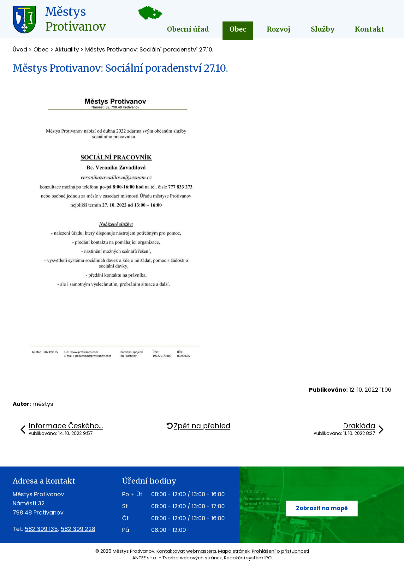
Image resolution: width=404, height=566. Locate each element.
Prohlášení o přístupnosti (280, 551)
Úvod (20, 49)
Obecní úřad (188, 29)
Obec (237, 29)
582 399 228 (78, 529)
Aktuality (67, 49)
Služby (323, 29)
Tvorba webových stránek (192, 558)
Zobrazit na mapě (321, 508)
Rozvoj (278, 29)
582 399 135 (41, 529)
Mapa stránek (234, 551)
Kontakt (369, 29)
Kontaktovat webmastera (186, 551)
